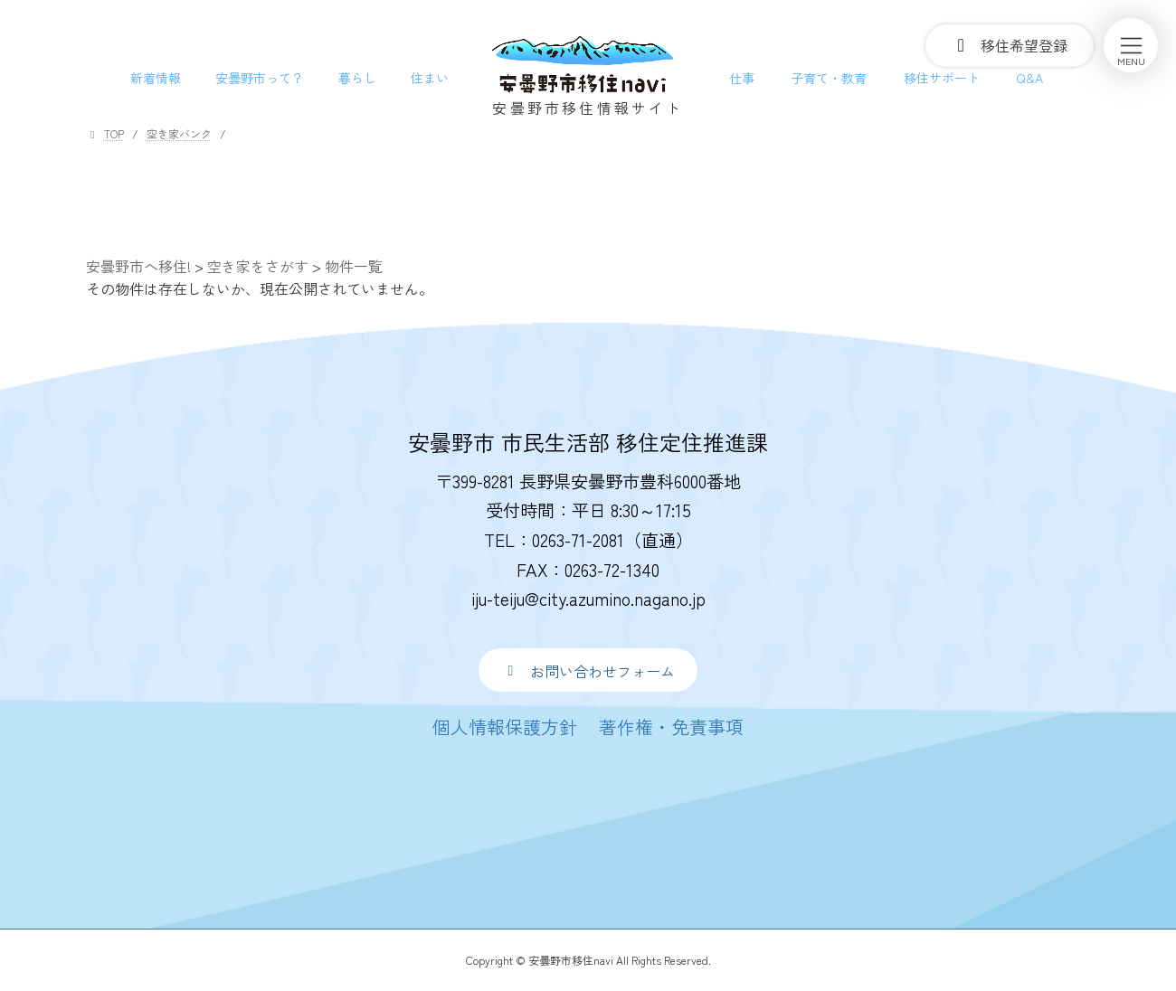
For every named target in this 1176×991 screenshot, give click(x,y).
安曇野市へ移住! (138, 266)
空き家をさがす (257, 266)
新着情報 (155, 78)
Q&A (1029, 78)
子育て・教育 (829, 78)
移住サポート (942, 78)
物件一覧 (354, 266)
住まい (430, 78)
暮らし (357, 78)
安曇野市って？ (259, 78)
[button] (588, 669)
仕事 (741, 78)
